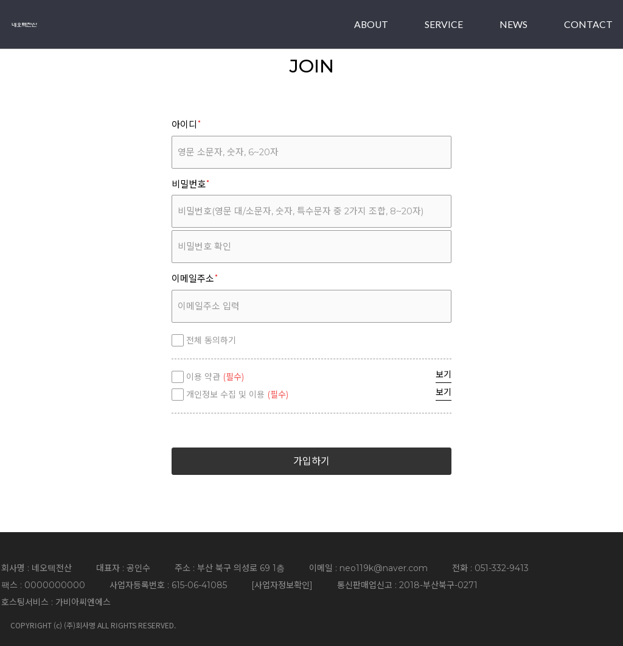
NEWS (513, 24)
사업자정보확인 (282, 585)
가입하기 (311, 461)
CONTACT (588, 24)
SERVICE (444, 24)
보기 (443, 374)
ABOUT (371, 24)
